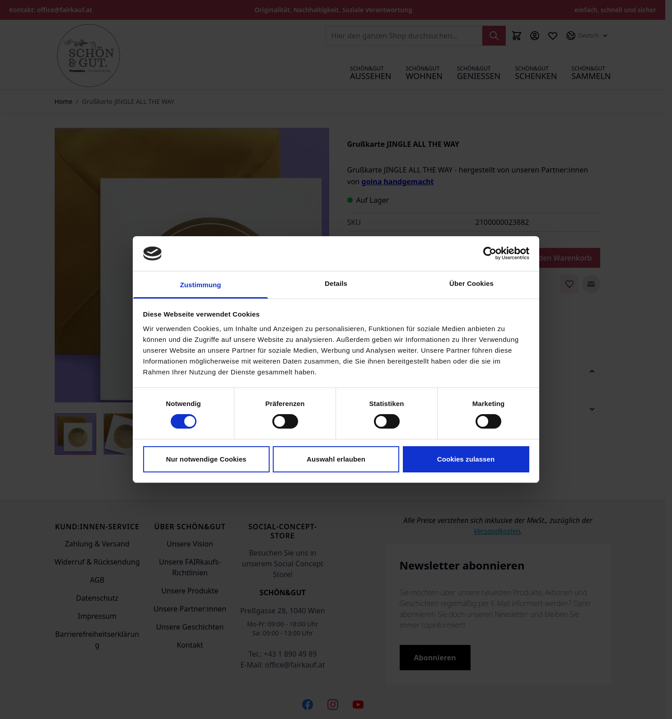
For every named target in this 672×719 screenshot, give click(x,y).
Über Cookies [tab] (471, 283)
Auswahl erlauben (336, 459)
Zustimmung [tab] (200, 285)
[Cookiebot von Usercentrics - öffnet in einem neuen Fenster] (489, 253)
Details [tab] (336, 283)
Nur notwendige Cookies (206, 459)
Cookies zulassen (466, 459)
